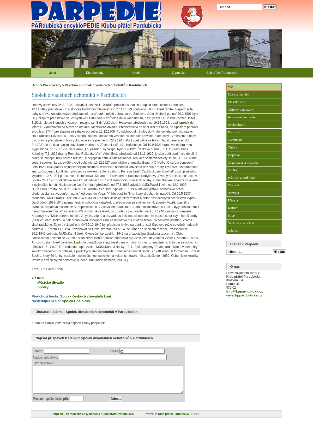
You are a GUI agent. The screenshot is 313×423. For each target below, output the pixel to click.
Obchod (233, 185)
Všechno (71, 85)
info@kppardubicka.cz (244, 291)
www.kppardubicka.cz (244, 295)
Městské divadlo (50, 282)
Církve (232, 147)
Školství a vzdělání (241, 223)
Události (234, 231)
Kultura (233, 208)
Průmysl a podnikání (242, 178)
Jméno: (38, 351)
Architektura (236, 125)
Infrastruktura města (242, 117)
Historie (233, 132)
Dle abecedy (95, 73)
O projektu (179, 73)
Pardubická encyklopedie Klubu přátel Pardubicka (87, 2)
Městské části (237, 102)
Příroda (233, 200)
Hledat (137, 73)
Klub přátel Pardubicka (221, 73)
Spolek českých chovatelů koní (85, 296)
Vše (230, 87)
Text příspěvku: (43, 363)
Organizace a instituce (243, 162)
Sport (232, 215)
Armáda (233, 193)
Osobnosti (235, 140)
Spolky (43, 287)
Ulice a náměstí (238, 94)
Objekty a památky (241, 109)
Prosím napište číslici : (51, 404)
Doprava (234, 155)
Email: (124, 351)
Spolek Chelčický (76, 301)
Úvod (52, 73)
